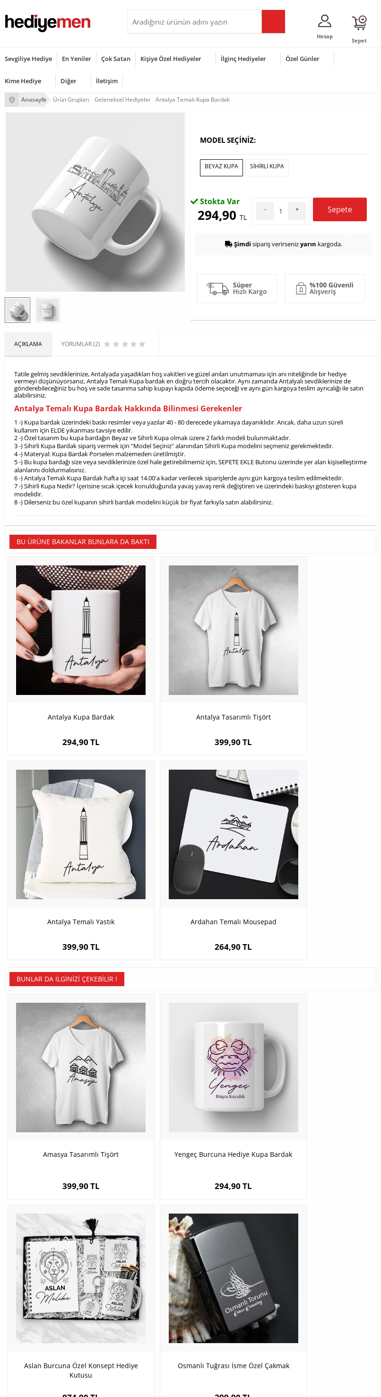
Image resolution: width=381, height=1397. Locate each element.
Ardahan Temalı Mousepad (329, 804)
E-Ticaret (161, 1385)
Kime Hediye (23, 81)
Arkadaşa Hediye (154, 1333)
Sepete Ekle (339, 364)
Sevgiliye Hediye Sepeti (289, 1175)
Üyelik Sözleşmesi (28, 1175)
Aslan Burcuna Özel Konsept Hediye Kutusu (237, 988)
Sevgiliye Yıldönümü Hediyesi (297, 1232)
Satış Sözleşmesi (27, 1190)
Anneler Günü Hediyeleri (37, 1319)
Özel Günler (303, 58)
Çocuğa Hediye (152, 1305)
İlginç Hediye (148, 1347)
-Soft (141, 1385)
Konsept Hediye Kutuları (290, 1161)
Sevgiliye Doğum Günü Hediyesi (300, 1190)
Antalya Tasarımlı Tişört (144, 804)
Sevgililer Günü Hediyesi (37, 1276)
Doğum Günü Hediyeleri (36, 1290)
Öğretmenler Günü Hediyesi (41, 1333)
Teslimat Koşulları (28, 1161)
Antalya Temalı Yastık (236, 799)
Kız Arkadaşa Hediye (159, 1190)
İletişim (107, 81)
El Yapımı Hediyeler (157, 1204)
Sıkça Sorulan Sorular (33, 1232)
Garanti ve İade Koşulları (37, 1204)
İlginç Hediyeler (243, 58)
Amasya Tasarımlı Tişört (51, 983)
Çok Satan (115, 58)
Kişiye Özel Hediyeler (170, 58)
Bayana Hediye (152, 1290)
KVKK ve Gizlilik (24, 1218)
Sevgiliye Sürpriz (153, 1218)
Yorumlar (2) (358, 193)
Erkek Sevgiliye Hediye (288, 1204)
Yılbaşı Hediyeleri (27, 1305)
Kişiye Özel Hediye (156, 1161)
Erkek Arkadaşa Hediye (162, 1175)
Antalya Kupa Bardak (51, 799)
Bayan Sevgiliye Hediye (289, 1218)
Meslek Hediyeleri (155, 1232)
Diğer (69, 81)
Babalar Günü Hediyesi (35, 1347)
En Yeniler (76, 58)
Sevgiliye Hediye (28, 58)
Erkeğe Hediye (151, 1276)
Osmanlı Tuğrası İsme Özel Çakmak (329, 983)
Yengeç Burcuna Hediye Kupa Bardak (144, 983)
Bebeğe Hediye (152, 1319)
